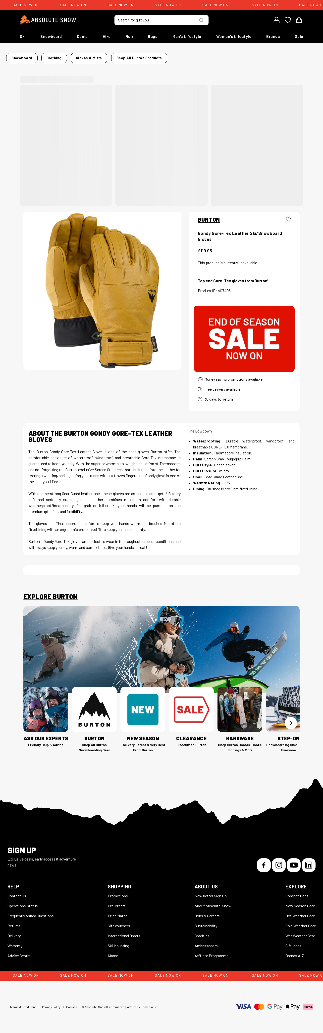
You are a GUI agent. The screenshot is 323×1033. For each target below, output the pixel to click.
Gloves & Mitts (101, 56)
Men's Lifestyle (186, 36)
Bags (153, 36)
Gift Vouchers (119, 922)
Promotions (118, 892)
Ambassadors (206, 942)
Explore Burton (50, 593)
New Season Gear (300, 902)
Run (129, 36)
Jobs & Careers (207, 912)
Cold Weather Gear (300, 922)
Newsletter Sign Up (211, 892)
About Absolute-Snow (213, 902)
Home (28, 56)
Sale (299, 36)
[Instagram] (279, 862)
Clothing (74, 56)
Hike (107, 36)
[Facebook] (264, 862)
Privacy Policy (51, 1004)
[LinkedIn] (309, 862)
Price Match (117, 912)
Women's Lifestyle (234, 36)
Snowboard (51, 36)
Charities (202, 932)
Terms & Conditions (23, 1004)
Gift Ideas (293, 942)
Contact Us (16, 892)
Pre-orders (117, 902)
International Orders (124, 932)
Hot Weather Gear (300, 912)
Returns (14, 922)
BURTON (209, 216)
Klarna (113, 952)
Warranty (14, 942)
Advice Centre (19, 952)
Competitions (297, 892)
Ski (23, 36)
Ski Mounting (118, 942)
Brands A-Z (294, 952)
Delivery (14, 932)
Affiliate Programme (211, 952)
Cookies (71, 1004)
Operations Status (22, 902)
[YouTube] (294, 862)
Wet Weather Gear (300, 932)
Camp (82, 36)
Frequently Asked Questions (30, 912)
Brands (273, 36)
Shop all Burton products (247, 56)
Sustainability (206, 922)
